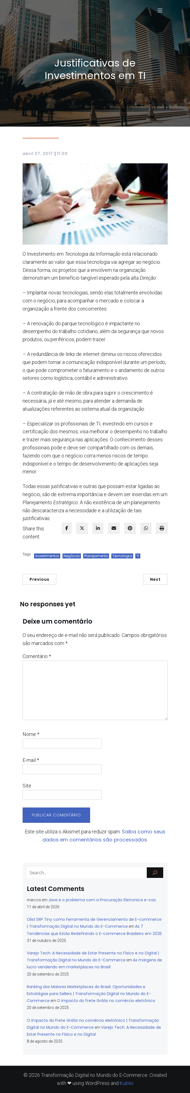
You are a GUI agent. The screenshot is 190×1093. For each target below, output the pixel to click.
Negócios (72, 555)
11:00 (62, 153)
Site (27, 786)
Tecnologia (122, 555)
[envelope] (114, 528)
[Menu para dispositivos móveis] (160, 10)
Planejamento (96, 555)
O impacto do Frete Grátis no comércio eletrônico (106, 1000)
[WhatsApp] (145, 528)
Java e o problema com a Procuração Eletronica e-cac (102, 900)
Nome (31, 734)
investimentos (47, 555)
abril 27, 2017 (38, 153)
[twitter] (82, 528)
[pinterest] (130, 528)
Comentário (37, 656)
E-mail (31, 760)
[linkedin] (98, 528)
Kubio (126, 1083)
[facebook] (67, 528)
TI (137, 555)
